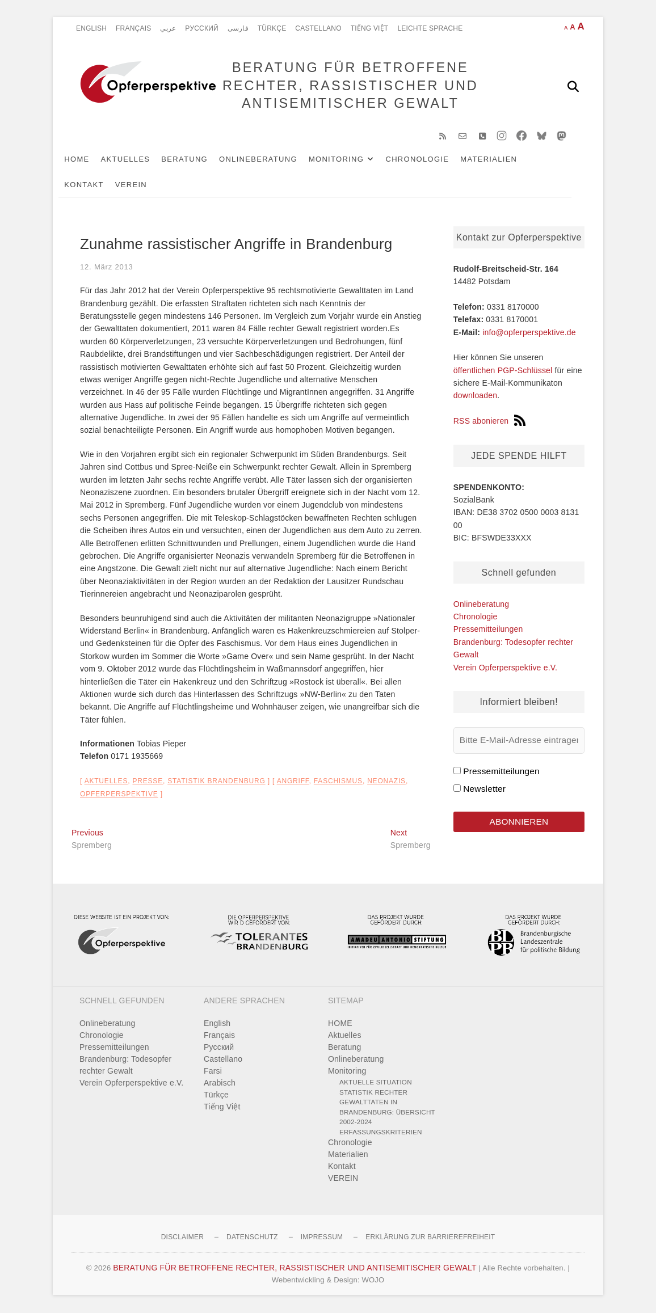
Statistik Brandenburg (216, 782)
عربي (168, 28)
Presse (147, 782)
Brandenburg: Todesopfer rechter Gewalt (125, 1066)
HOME (89, 159)
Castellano (318, 28)
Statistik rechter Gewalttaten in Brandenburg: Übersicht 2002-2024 (387, 1108)
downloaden (475, 396)
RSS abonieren (489, 422)
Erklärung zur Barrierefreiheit (430, 1238)
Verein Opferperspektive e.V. (505, 668)
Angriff (293, 782)
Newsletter (484, 789)
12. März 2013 (106, 267)
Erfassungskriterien (380, 1133)
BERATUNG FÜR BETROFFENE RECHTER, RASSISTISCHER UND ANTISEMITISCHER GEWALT (350, 86)
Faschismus (338, 782)
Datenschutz (252, 1238)
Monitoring (349, 159)
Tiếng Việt (370, 28)
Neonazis (386, 782)
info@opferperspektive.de (529, 332)
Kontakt (97, 185)
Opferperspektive (119, 795)
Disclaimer (182, 1238)
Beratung (197, 159)
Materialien (501, 159)
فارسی (238, 28)
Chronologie (430, 159)
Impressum (322, 1238)
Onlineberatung (271, 159)
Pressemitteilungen (488, 630)
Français (133, 28)
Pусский (201, 28)
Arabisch (220, 1083)
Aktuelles (138, 159)
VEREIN (144, 185)
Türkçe (272, 28)
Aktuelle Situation (375, 1083)
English (91, 28)
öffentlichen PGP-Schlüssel (503, 371)
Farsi (213, 1071)
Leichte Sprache (429, 28)
